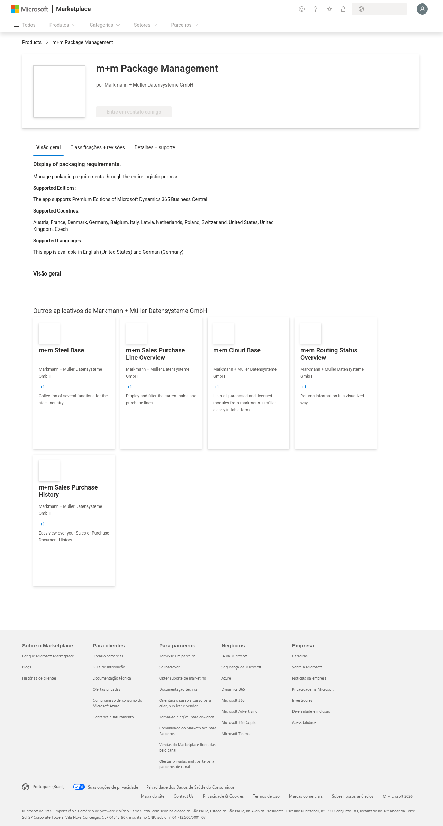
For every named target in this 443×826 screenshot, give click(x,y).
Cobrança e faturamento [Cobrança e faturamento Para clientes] (113, 716)
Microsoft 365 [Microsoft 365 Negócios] (233, 700)
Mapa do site (152, 796)
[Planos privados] (343, 9)
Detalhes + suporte (155, 147)
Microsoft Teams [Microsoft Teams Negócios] (236, 733)
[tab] (50, 147)
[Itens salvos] (329, 9)
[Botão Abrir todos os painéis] (24, 25)
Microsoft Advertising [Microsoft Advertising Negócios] (239, 711)
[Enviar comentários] (301, 9)
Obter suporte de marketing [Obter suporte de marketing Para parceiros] (182, 678)
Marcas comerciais (306, 796)
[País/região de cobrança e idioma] (379, 9)
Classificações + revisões (97, 147)
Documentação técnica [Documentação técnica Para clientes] (112, 678)
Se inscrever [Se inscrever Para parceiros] (169, 667)
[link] (74, 383)
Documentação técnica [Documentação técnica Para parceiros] (178, 689)
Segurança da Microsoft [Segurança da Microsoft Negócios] (241, 667)
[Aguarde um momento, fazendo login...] (422, 9)
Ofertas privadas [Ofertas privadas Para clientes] (106, 689)
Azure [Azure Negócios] (226, 678)
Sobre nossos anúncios (352, 796)
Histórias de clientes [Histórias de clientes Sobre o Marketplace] (39, 678)
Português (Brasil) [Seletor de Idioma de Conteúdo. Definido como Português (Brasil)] (49, 786)
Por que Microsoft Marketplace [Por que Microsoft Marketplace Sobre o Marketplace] (48, 655)
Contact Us (183, 796)
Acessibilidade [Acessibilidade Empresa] (304, 722)
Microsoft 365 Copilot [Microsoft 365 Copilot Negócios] (240, 722)
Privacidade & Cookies (223, 796)
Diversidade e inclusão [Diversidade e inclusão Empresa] (311, 711)
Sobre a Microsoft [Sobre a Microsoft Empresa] (307, 667)
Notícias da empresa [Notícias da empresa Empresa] (309, 678)
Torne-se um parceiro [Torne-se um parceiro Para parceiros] (177, 655)
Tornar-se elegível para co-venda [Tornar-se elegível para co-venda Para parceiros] (187, 716)
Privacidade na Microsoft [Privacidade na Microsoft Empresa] (313, 689)
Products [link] (32, 42)
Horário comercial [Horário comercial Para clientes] (108, 655)
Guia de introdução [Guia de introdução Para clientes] (109, 667)
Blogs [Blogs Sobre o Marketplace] (26, 667)
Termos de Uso (266, 796)
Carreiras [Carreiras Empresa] (300, 655)
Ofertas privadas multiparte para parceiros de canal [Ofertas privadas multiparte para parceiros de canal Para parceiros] (186, 763)
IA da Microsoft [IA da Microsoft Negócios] (234, 655)
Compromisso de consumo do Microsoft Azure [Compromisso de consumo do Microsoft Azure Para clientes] (117, 703)
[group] (42, 387)
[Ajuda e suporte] (315, 9)
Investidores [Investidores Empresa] (302, 700)
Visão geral (48, 147)
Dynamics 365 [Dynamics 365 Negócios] (233, 689)
